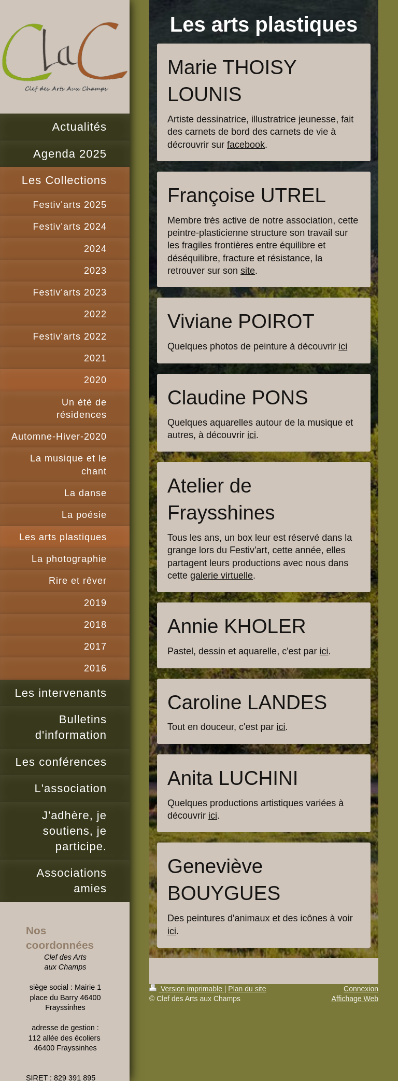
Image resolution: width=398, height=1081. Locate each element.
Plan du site (247, 989)
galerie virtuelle (221, 575)
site (247, 270)
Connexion (361, 989)
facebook (246, 144)
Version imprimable (186, 989)
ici (342, 346)
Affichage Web (354, 998)
